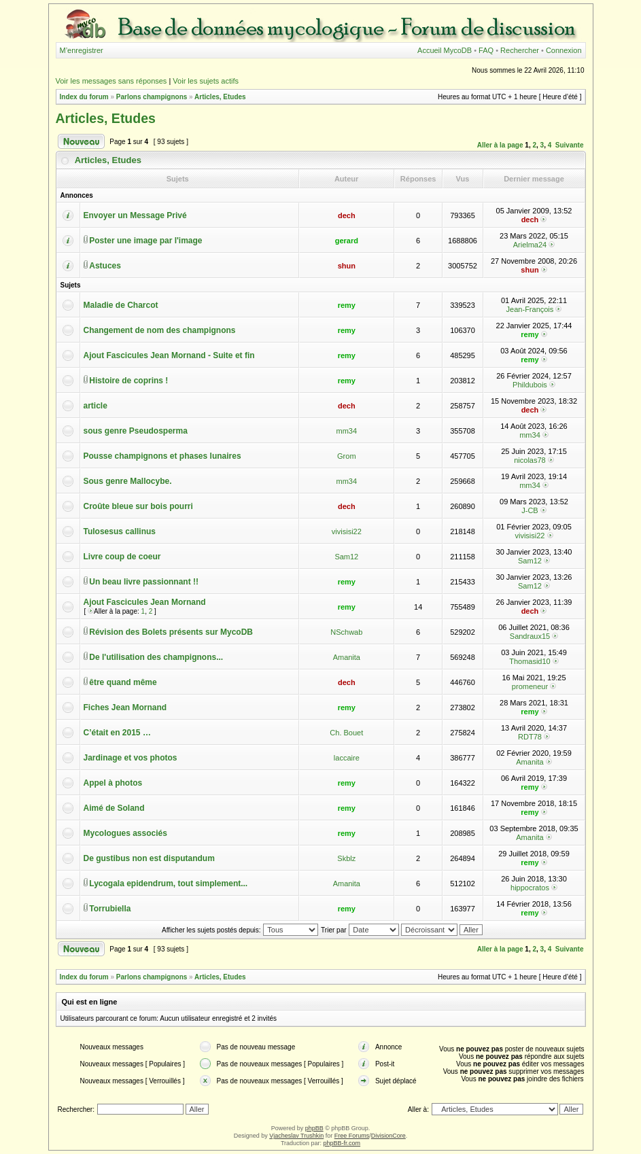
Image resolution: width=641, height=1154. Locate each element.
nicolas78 (529, 460)
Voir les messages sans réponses (111, 81)
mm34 (347, 431)
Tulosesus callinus (120, 531)
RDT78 (530, 737)
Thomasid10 (530, 661)
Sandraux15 (530, 636)
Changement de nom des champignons (160, 330)
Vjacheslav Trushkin (296, 1135)
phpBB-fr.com (342, 1143)
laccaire (347, 758)
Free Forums (352, 1135)
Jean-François (530, 309)
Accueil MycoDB (444, 50)
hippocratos (529, 888)
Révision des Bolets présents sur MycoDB (171, 632)
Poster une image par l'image (145, 240)
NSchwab (346, 632)
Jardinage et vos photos (130, 758)
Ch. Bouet (346, 733)
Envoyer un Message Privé (135, 215)
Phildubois (530, 385)
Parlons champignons (151, 97)
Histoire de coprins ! (128, 380)
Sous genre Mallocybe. (128, 481)
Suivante (569, 145)
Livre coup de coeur (122, 556)
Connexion (564, 50)
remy (347, 305)
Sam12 (346, 557)
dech (347, 215)
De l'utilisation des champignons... (156, 657)
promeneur (530, 686)
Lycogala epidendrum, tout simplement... (168, 883)
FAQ (486, 50)
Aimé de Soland (114, 808)
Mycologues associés (125, 833)
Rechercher (519, 50)
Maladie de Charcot (121, 305)
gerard (346, 241)
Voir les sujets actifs (206, 81)
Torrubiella (110, 908)
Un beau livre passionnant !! (143, 582)
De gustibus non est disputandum (149, 858)
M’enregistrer (81, 50)
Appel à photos (113, 783)
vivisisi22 (347, 531)
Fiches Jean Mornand (125, 707)
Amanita (346, 657)
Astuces (105, 265)
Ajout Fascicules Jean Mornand (145, 602)
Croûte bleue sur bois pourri (138, 506)
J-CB (529, 510)
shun (347, 266)
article (95, 405)
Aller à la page (500, 145)
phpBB (314, 1128)
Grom (346, 456)
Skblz (346, 858)
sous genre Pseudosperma (136, 431)
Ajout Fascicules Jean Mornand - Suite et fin (169, 355)
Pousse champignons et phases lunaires (162, 456)
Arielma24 (530, 245)
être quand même (122, 682)
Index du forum (84, 97)
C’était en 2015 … (117, 732)
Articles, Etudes (220, 97)
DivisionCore (388, 1135)
